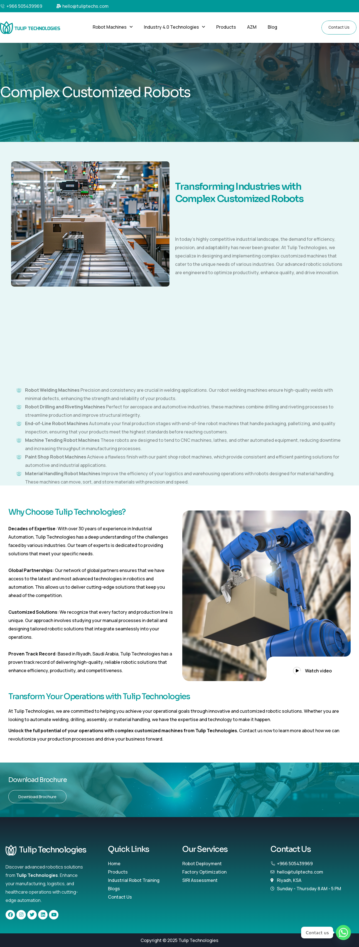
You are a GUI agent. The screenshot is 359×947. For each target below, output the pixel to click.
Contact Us (339, 27)
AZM (252, 27)
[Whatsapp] (343, 932)
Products (226, 27)
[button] (112, 27)
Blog (272, 27)
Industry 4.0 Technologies (174, 27)
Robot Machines (113, 27)
